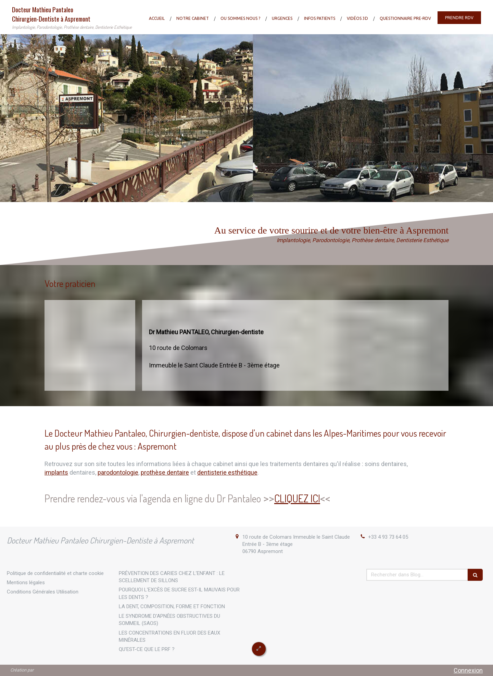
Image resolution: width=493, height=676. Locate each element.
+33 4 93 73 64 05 (388, 537)
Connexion (468, 670)
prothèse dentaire (165, 472)
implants (56, 472)
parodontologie (118, 472)
